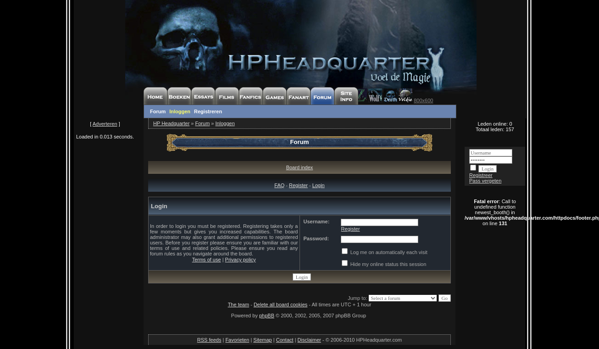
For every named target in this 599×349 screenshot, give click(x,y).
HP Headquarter (171, 123)
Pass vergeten (485, 180)
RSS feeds (209, 340)
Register (298, 185)
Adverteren (105, 124)
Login (318, 185)
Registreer (481, 175)
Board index (299, 167)
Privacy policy (240, 259)
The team (238, 304)
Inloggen (179, 111)
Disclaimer (309, 340)
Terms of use (206, 259)
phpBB (266, 315)
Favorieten (237, 340)
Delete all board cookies (280, 304)
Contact (285, 340)
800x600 (423, 100)
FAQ (279, 185)
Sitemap (262, 340)
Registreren (208, 111)
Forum (158, 111)
